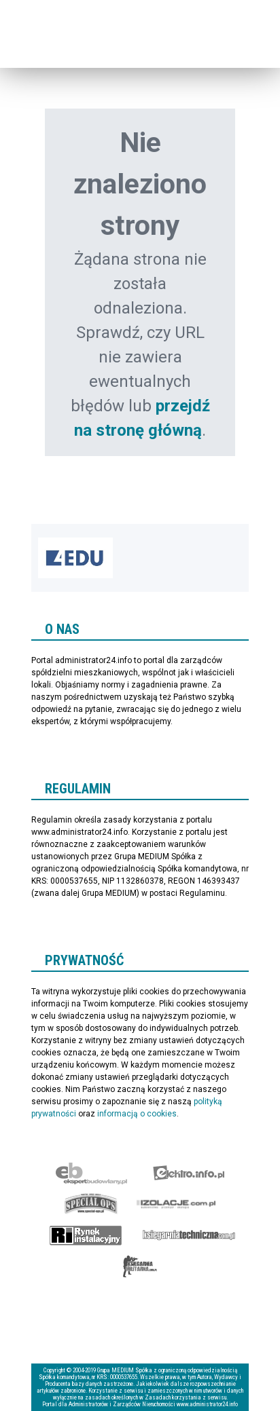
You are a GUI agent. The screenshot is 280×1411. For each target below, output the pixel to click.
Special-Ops (91, 1204)
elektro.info (188, 1173)
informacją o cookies (137, 1113)
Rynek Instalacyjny (86, 1235)
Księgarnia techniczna (189, 1235)
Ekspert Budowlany (91, 1173)
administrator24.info (75, 42)
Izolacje (176, 1204)
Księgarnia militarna (140, 1266)
